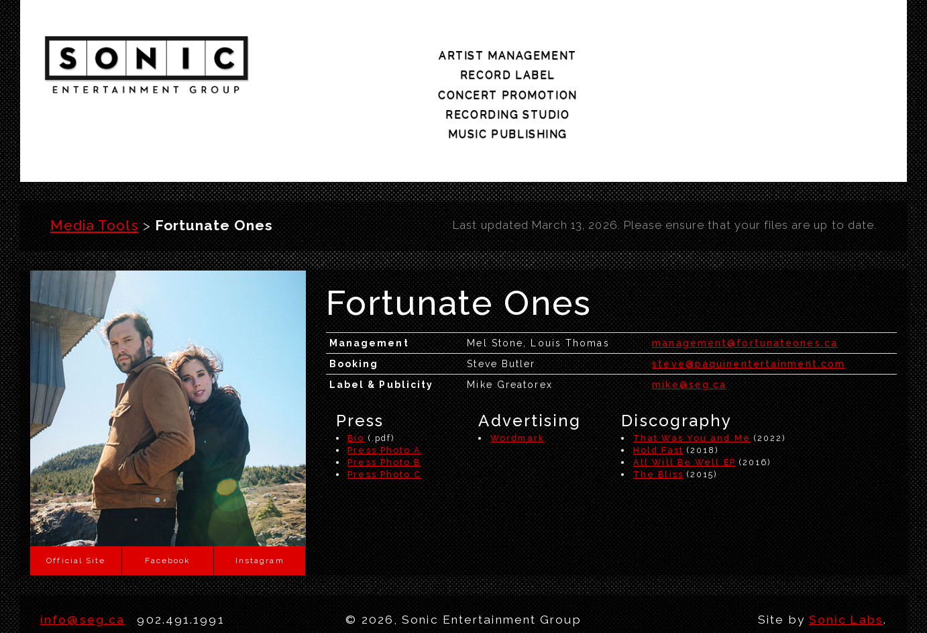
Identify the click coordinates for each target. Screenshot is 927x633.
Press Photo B (384, 408)
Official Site (75, 506)
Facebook (167, 506)
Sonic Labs (846, 565)
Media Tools (94, 171)
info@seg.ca (82, 565)
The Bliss (658, 420)
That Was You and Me (692, 384)
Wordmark (517, 384)
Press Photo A (384, 396)
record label (448, 63)
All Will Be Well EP (684, 408)
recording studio (693, 63)
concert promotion (571, 63)
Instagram (259, 506)
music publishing (815, 63)
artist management (332, 63)
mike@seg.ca (689, 330)
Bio (355, 384)
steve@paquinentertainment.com (748, 309)
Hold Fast (658, 396)
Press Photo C (384, 420)
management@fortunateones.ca (745, 288)
